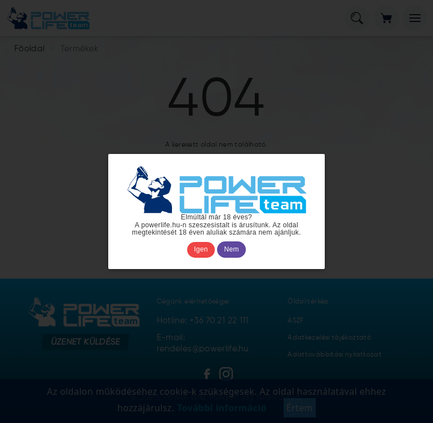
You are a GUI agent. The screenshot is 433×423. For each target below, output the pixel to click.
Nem (231, 249)
